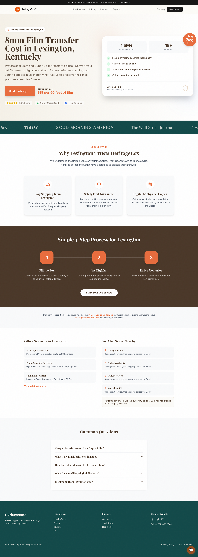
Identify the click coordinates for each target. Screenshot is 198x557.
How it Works (78, 9)
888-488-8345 (165, 524)
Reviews (104, 9)
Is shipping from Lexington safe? (99, 481)
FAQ (55, 531)
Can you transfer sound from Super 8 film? (99, 448)
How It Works (60, 519)
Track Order (107, 523)
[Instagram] (157, 519)
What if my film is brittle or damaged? (99, 456)
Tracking (160, 9)
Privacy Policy (167, 544)
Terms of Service (185, 544)
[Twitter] (162, 519)
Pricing (92, 9)
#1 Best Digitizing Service (100, 315)
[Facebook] (152, 519)
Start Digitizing (20, 91)
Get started (174, 9)
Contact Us (107, 519)
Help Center (107, 527)
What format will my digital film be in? (99, 473)
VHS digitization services (87, 317)
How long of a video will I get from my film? (99, 465)
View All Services (35, 386)
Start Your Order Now (99, 292)
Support (116, 9)
